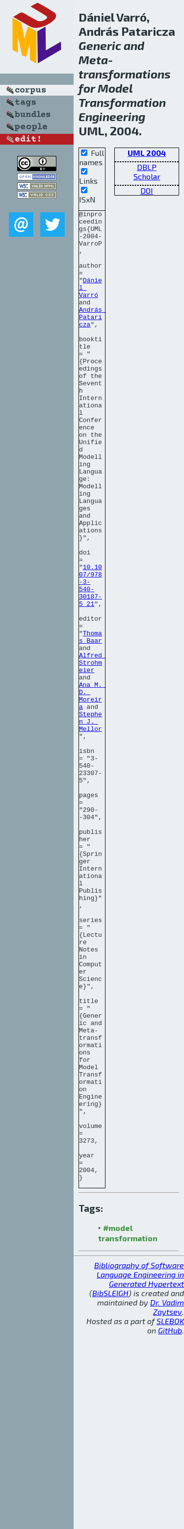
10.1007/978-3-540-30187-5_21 (90, 660)
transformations (125, 74)
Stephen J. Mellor (90, 824)
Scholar (146, 176)
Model (115, 88)
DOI (146, 190)
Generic (100, 45)
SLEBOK (170, 1515)
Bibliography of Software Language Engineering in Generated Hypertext (139, 1468)
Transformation (122, 102)
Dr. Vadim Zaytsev (167, 1501)
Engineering (112, 116)
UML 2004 (147, 152)
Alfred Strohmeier (92, 753)
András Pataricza (92, 339)
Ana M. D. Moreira (92, 793)
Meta (93, 59)
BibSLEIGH (110, 1487)
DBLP (147, 167)
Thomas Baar (90, 722)
